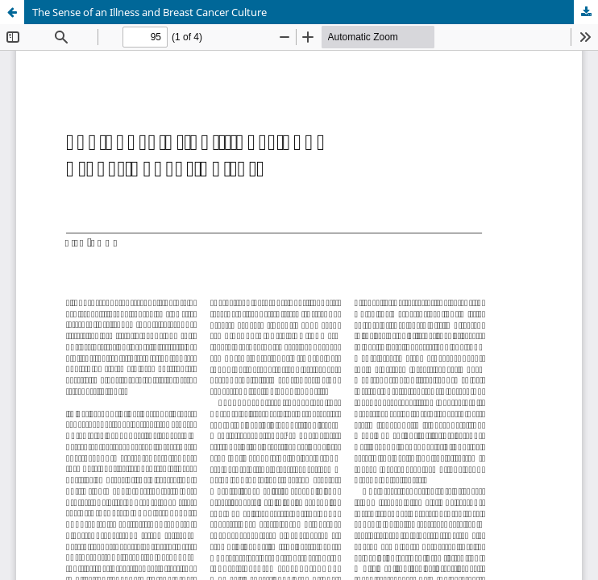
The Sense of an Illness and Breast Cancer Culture (149, 12)
